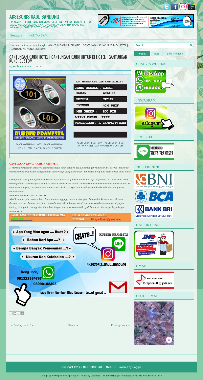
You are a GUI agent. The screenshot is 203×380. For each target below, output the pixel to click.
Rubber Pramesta (22, 66)
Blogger (136, 367)
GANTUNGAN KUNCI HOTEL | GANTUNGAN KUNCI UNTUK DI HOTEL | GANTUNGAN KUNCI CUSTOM (68, 59)
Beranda (16, 35)
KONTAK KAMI (38, 35)
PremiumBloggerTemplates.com (119, 375)
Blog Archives (175, 53)
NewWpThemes (60, 375)
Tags (156, 53)
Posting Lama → (120, 325)
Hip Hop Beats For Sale (151, 375)
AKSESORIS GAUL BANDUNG (34, 16)
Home (14, 45)
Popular (142, 53)
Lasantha (95, 375)
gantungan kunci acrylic (33, 45)
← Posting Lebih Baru (23, 325)
